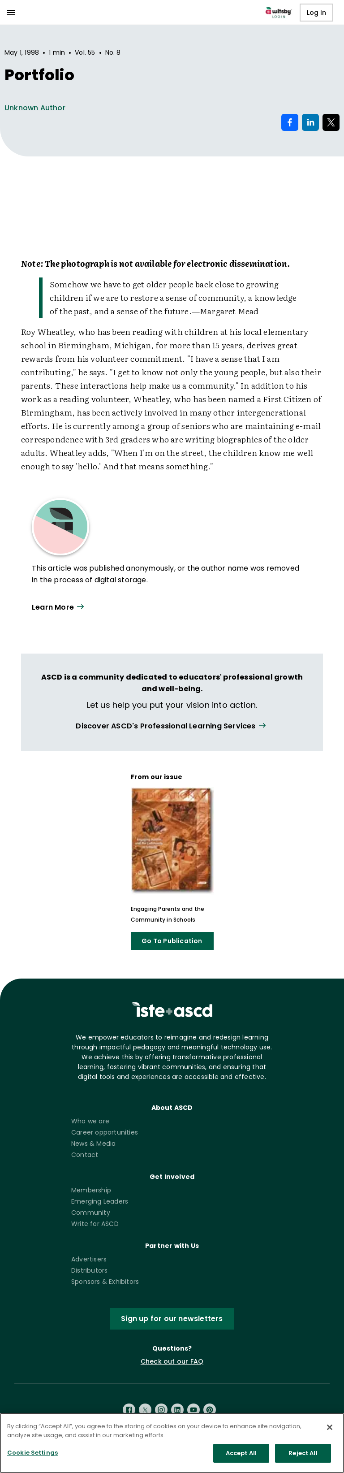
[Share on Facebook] (289, 122)
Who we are (90, 1121)
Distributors (89, 1270)
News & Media (93, 1143)
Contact (84, 1154)
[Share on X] (331, 122)
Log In (316, 12)
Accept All (241, 1453)
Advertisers (89, 1259)
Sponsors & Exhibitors (105, 1281)
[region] (172, 1443)
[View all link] (172, 726)
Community (90, 1212)
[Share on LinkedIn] (310, 122)
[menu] (10, 12)
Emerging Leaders (99, 1201)
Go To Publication (172, 940)
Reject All (302, 1453)
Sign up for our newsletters (172, 1318)
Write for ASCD (95, 1223)
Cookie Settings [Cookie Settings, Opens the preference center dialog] (32, 1452)
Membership (91, 1190)
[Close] (330, 1427)
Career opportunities (104, 1132)
